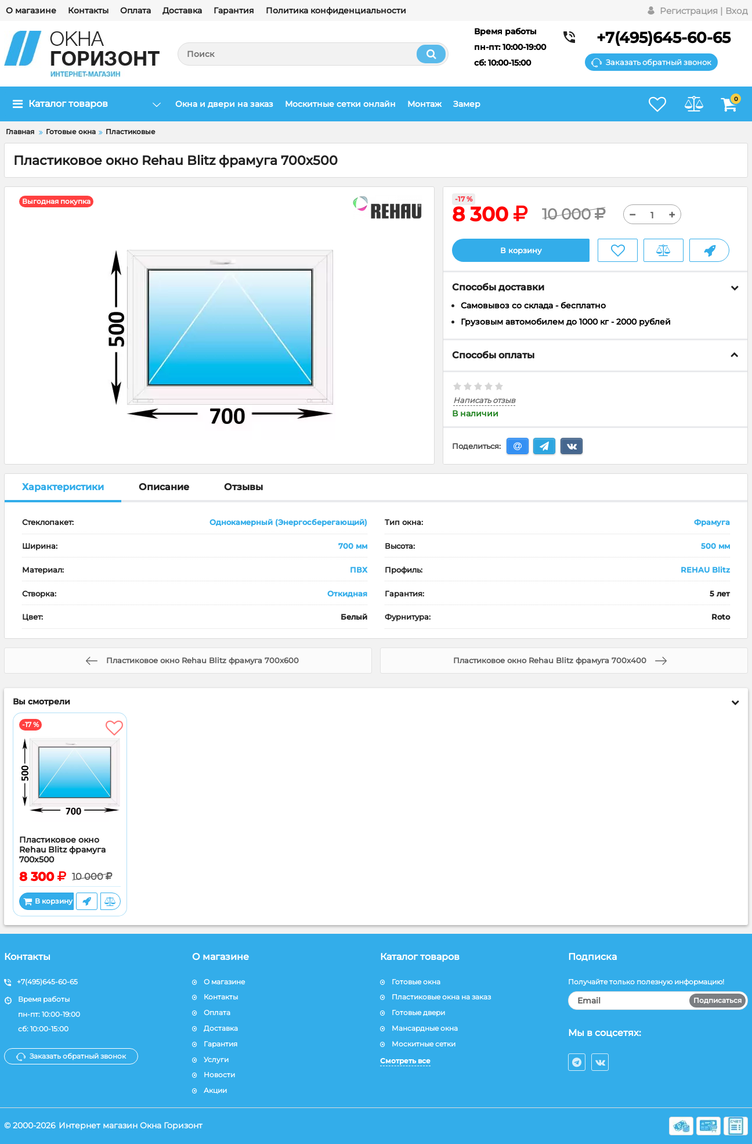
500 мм (715, 546)
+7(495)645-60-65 (663, 37)
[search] (313, 54)
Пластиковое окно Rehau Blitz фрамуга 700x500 (62, 850)
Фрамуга (712, 522)
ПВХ (358, 569)
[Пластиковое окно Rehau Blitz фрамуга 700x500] (70, 778)
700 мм (352, 546)
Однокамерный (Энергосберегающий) (288, 522)
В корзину (520, 250)
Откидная (347, 593)
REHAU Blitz (705, 569)
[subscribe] (658, 1001)
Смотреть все (405, 1060)
